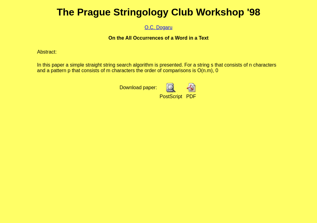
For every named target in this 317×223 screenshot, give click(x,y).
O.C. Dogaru (158, 27)
